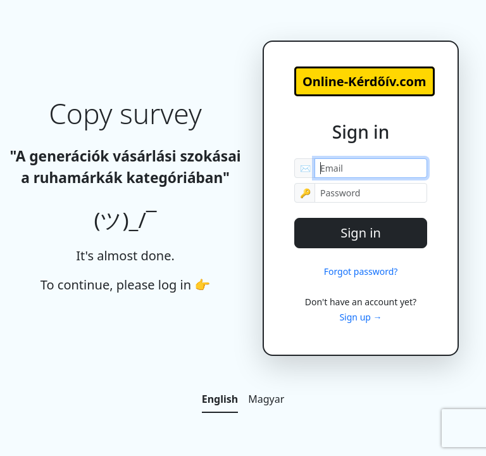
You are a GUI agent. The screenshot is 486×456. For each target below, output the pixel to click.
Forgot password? (361, 271)
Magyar (266, 399)
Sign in (360, 232)
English (220, 399)
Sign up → (360, 317)
